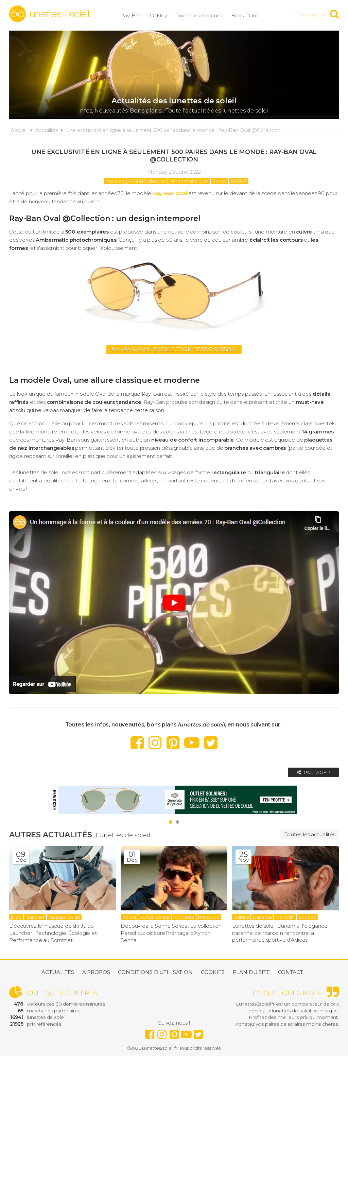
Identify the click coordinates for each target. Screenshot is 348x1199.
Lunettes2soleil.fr (49, 13)
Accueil (19, 130)
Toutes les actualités (309, 834)
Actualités (46, 130)
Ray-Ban (136, 15)
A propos (96, 972)
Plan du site (251, 972)
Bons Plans (249, 15)
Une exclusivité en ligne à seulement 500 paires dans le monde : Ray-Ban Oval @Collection (173, 130)
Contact (290, 972)
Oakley (163, 15)
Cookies (213, 972)
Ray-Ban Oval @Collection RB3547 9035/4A (174, 349)
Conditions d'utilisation (155, 972)
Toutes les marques (204, 15)
